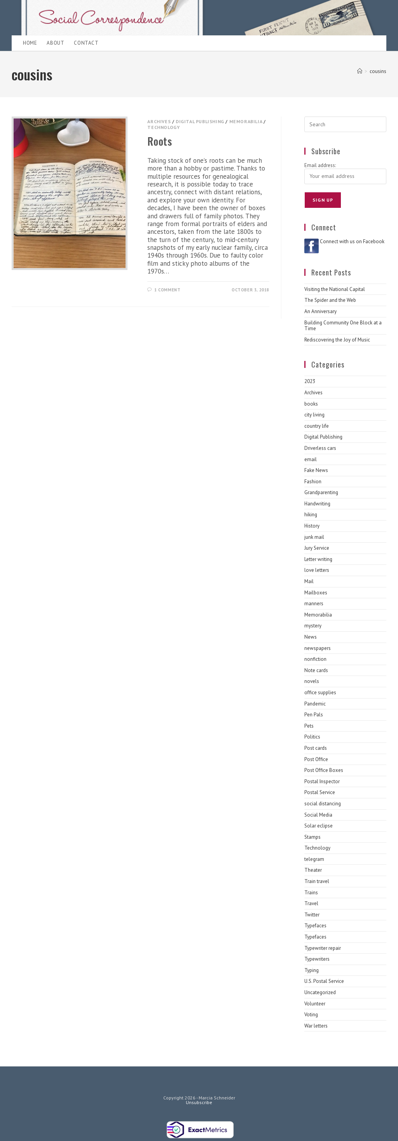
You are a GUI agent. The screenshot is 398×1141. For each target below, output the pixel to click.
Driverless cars (320, 448)
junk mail (314, 537)
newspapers (317, 648)
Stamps (312, 837)
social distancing (322, 803)
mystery (312, 625)
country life (316, 426)
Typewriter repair (322, 948)
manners (313, 603)
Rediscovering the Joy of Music (337, 339)
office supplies (320, 692)
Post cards (315, 748)
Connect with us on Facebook (352, 241)
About (55, 43)
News (310, 637)
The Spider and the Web (330, 300)
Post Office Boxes (323, 770)
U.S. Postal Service (324, 981)
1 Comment (167, 290)
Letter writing (318, 559)
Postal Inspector (322, 781)
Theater (313, 870)
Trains (311, 892)
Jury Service (316, 548)
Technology (163, 127)
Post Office (316, 759)
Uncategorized (320, 992)
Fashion (312, 481)
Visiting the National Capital (334, 289)
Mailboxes (315, 592)
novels (311, 681)
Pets (309, 726)
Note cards (316, 670)
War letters (316, 1026)
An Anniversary (320, 311)
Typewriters (317, 959)
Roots (159, 141)
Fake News (316, 470)
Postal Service (319, 792)
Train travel (316, 881)
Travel (311, 903)
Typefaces (315, 925)
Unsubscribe (199, 1102)
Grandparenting (321, 492)
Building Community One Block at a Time (343, 325)
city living (314, 414)
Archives (159, 121)
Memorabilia (245, 121)
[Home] (359, 71)
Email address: (320, 165)
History (311, 526)
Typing (311, 970)
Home (30, 43)
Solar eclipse (318, 825)
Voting (311, 1014)
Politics (312, 736)
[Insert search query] (345, 124)
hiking (310, 514)
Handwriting (317, 503)
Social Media (318, 815)
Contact (86, 43)
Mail (309, 581)
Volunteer (314, 1003)
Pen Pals (313, 714)
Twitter (311, 914)
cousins (378, 71)
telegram (314, 859)
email (310, 459)
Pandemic (315, 703)
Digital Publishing (200, 121)
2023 (309, 381)
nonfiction (315, 659)
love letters (316, 570)
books (311, 404)
